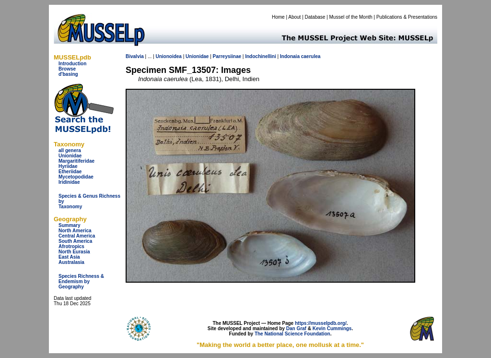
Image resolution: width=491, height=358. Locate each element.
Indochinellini (260, 56)
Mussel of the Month (351, 17)
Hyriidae (67, 166)
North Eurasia (74, 251)
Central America (76, 236)
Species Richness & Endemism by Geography (81, 281)
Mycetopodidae (76, 176)
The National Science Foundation (292, 333)
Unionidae (70, 155)
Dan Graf (296, 328)
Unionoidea (168, 56)
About (294, 17)
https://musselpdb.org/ (321, 323)
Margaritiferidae (76, 161)
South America (75, 241)
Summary (69, 225)
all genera (69, 150)
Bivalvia (135, 56)
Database (315, 17)
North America (75, 230)
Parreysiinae (227, 56)
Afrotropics (71, 246)
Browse (67, 69)
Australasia (71, 262)
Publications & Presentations (406, 17)
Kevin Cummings (332, 328)
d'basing (68, 74)
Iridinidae (69, 182)
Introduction (72, 63)
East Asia (69, 257)
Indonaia (290, 56)
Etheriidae (70, 171)
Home (278, 17)
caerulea (311, 56)
